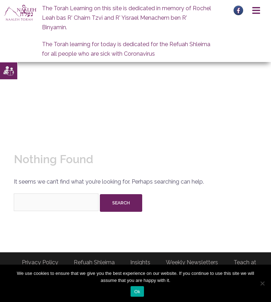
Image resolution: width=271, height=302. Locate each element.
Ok (137, 291)
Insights (140, 262)
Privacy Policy (40, 262)
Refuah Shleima (94, 262)
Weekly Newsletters (192, 262)
